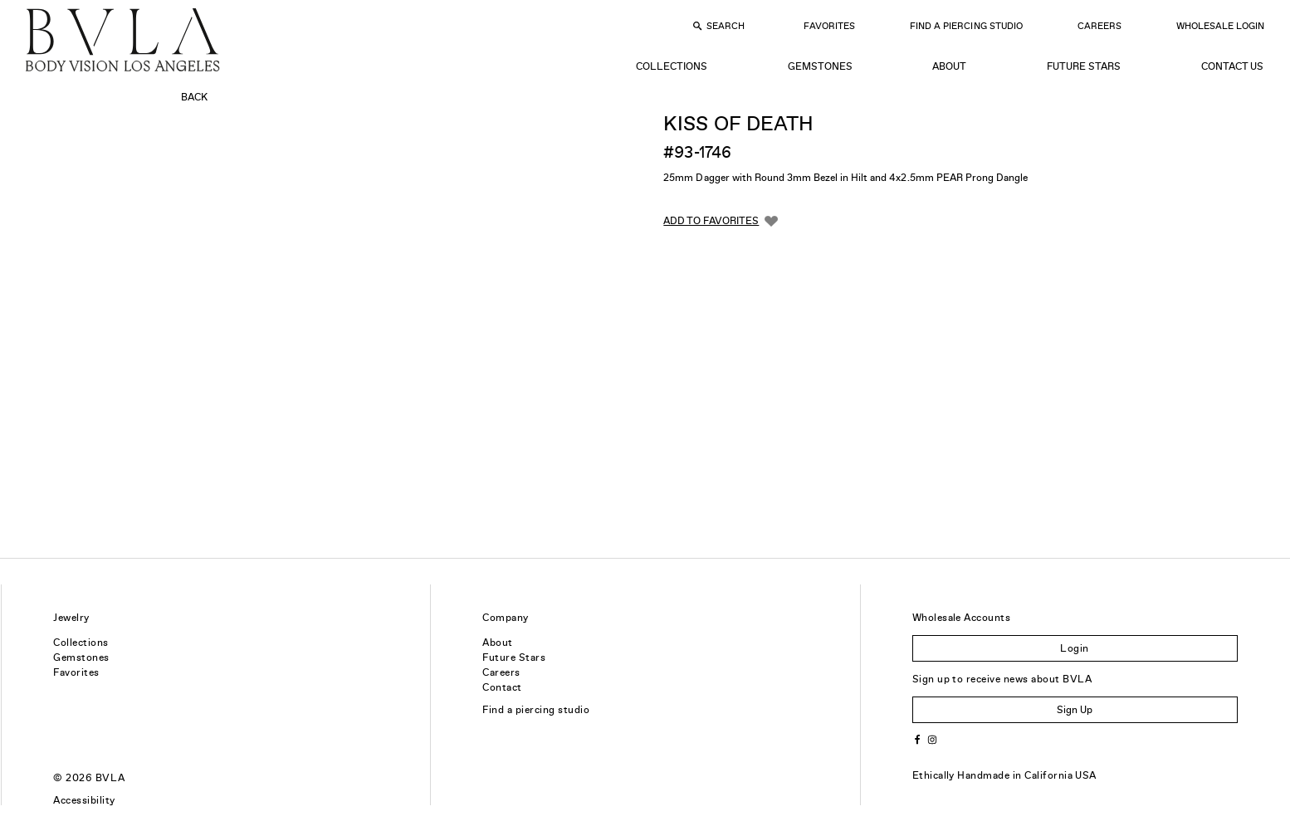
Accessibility (84, 800)
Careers (1099, 26)
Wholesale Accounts (961, 617)
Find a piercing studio (535, 710)
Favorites (829, 26)
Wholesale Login (1220, 26)
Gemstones (820, 66)
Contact (501, 687)
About (949, 66)
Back (194, 97)
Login (1074, 648)
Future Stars (1084, 66)
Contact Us (1232, 66)
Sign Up (1074, 709)
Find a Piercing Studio (966, 26)
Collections (671, 66)
